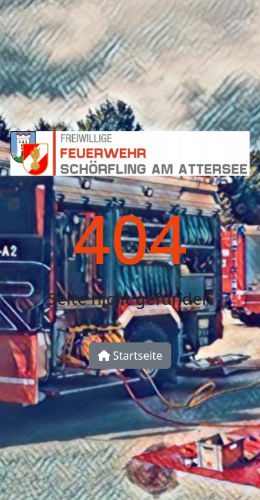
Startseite (130, 355)
